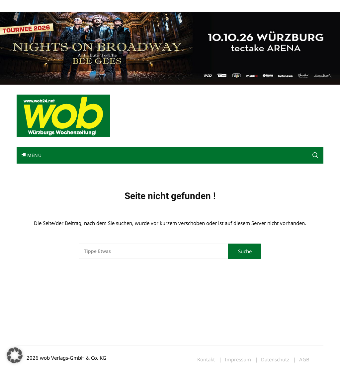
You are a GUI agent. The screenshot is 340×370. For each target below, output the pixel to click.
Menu (32, 155)
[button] (315, 155)
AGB (304, 359)
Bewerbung (140, 6)
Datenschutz (275, 359)
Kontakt (92, 6)
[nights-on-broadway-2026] (170, 47)
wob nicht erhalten (62, 6)
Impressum (115, 6)
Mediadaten (29, 6)
